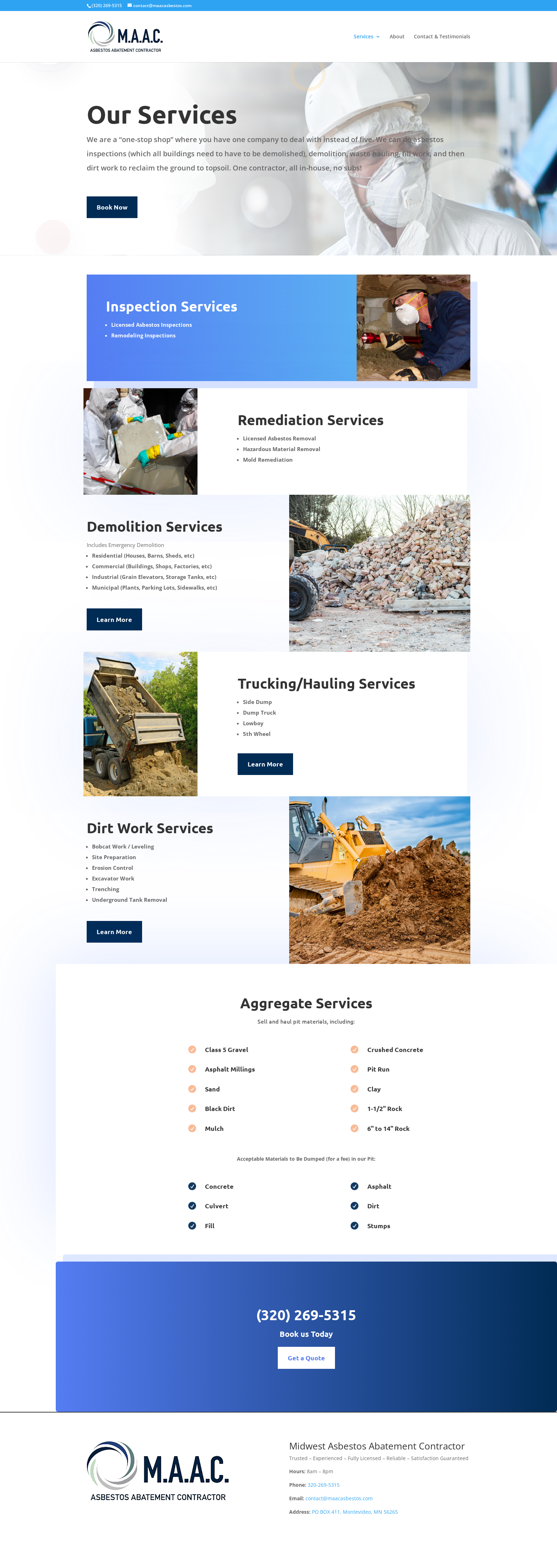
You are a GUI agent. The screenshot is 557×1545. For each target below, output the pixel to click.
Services (363, 37)
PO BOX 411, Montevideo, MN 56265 (355, 1511)
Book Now (112, 207)
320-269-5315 (324, 1484)
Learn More (114, 619)
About (397, 37)
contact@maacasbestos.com (339, 1498)
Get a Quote (354, 1358)
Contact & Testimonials (442, 37)
